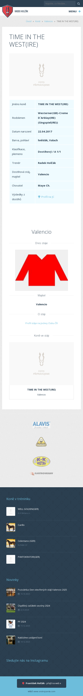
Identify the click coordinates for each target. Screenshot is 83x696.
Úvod (28, 21)
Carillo (21, 525)
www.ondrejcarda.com (44, 691)
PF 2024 (22, 621)
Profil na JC (46, 196)
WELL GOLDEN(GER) (28, 509)
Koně (37, 21)
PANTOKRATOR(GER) (29, 556)
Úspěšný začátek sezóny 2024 (34, 605)
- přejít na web (41, 683)
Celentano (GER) (26, 540)
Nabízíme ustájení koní (30, 637)
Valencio (48, 21)
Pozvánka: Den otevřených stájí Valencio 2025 (42, 589)
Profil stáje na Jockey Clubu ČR (41, 323)
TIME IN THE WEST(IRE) (41, 389)
